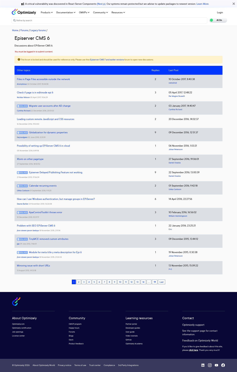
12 (132, 281)
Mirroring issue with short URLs (33, 265)
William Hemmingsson (178, 216)
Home (15, 30)
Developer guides (133, 328)
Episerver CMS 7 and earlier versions (107, 59)
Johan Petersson (176, 149)
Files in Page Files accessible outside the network (43, 79)
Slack (71, 339)
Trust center (95, 365)
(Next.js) (101, 3)
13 (137, 281)
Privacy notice (64, 365)
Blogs (71, 335)
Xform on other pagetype (30, 159)
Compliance (109, 365)
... (149, 281)
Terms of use (80, 365)
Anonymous (22, 84)
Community (100, 12)
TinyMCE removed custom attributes (48, 239)
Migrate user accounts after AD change (50, 105)
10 (120, 281)
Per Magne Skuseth (177, 96)
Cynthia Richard (23, 110)
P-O (170, 269)
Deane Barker (22, 204)
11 (126, 281)
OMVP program (75, 324)
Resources (118, 12)
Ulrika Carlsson (23, 190)
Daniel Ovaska (175, 162)
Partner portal (131, 324)
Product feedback (76, 343)
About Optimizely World (44, 365)
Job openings (17, 332)
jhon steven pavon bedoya (28, 230)
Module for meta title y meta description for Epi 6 (55, 252)
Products (47, 12)
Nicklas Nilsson (23, 97)
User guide (130, 332)
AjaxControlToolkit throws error (45, 212)
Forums (24, 30)
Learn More (202, 3)
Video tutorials (132, 335)
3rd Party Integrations (128, 365)
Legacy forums (38, 30)
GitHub (128, 339)
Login (220, 12)
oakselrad (173, 83)
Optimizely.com (18, 324)
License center (18, 335)
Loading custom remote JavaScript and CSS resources (45, 119)
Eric (170, 229)
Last (162, 281)
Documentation (65, 12)
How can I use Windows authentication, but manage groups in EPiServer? (56, 199)
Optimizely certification (21, 328)
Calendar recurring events (43, 185)
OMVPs (84, 12)
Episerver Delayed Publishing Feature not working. (56, 172)
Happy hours (74, 328)
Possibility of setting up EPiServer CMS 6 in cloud (43, 145)
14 (143, 281)
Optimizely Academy (134, 343)
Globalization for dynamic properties (48, 132)
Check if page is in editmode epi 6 (35, 92)
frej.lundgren (22, 137)
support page (198, 330)
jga (18, 244)
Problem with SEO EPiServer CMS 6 (36, 225)
